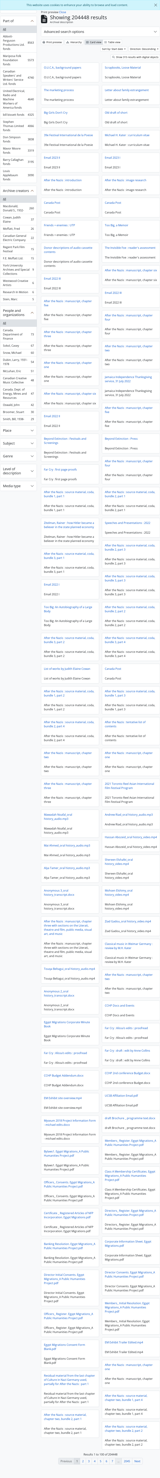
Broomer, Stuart (18, 413)
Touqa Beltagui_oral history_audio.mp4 (91, 972)
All (4, 29)
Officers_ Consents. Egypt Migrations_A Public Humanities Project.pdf (69, 1190)
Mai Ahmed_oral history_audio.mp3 (67, 848)
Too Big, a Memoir (116, 225)
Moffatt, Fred (18, 229)
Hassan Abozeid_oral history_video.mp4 (131, 840)
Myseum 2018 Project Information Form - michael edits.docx (70, 1128)
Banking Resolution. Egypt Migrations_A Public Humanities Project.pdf (69, 1251)
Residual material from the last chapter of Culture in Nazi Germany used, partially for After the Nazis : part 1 (69, 1385)
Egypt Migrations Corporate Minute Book (89, 1027)
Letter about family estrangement (127, 90)
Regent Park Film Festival (18, 249)
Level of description (12, 471)
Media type (12, 486)
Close (62, 12)
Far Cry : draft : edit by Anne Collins (127, 1054)
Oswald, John (18, 406)
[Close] (156, 5)
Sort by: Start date (113, 49)
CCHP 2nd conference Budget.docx (127, 1077)
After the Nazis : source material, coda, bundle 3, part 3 (130, 581)
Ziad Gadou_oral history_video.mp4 (106, 927)
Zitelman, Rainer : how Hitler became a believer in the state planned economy (69, 528)
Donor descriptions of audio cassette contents (68, 250)
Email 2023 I (112, 158)
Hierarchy (74, 42)
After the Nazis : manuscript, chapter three (89, 334)
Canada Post (52, 203)
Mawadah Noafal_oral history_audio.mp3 (58, 820)
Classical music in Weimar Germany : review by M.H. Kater (107, 952)
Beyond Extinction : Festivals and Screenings (65, 444)
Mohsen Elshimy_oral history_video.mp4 (97, 899)
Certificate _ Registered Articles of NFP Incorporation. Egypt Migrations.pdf (68, 1220)
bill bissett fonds (18, 115)
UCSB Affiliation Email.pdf (121, 1099)
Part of (8, 21)
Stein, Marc (18, 300)
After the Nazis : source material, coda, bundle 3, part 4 (130, 643)
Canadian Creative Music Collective (18, 380)
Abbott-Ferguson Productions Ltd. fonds (18, 42)
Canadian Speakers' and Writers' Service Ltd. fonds (18, 77)
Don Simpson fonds (18, 139)
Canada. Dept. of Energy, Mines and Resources (18, 394)
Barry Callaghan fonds (18, 162)
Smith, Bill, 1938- (18, 420)
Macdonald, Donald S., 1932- (18, 208)
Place (7, 430)
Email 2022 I (51, 587)
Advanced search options (64, 31)
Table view (112, 42)
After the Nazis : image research (125, 180)
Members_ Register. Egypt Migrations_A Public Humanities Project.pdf (130, 1147)
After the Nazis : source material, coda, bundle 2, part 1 (130, 497)
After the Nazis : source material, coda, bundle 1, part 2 (69, 696)
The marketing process (59, 90)
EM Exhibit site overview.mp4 (63, 1103)
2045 (127, 1461)
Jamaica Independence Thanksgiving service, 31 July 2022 (106, 382)
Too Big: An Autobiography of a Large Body (68, 612)
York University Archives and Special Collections (18, 270)
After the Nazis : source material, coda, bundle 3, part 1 (69, 559)
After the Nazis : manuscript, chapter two (107, 351)
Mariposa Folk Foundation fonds (18, 60)
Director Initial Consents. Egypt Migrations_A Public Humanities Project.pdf (64, 1284)
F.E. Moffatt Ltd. (18, 259)
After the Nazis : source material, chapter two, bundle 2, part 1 (65, 1422)
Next (137, 1461)
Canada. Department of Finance (18, 334)
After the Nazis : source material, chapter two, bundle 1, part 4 (126, 1402)
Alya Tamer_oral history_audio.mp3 (89, 871)
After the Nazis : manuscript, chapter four (107, 320)
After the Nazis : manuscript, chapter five (89, 303)
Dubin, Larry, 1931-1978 (18, 362)
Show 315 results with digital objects (135, 57)
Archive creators (16, 190)
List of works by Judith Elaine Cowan (67, 672)
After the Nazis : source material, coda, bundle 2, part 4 (69, 727)
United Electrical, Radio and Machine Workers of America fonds (18, 99)
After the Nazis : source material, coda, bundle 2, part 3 (130, 550)
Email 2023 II (52, 158)
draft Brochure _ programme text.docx (130, 1122)
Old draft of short (116, 113)
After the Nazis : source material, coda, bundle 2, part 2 (130, 612)
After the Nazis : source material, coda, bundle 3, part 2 (69, 643)
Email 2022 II (74, 419)
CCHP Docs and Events (98, 1012)
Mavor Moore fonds (18, 151)
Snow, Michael (18, 353)
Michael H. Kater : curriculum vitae (127, 135)
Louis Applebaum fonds (18, 175)
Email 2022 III (52, 278)
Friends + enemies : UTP (59, 225)
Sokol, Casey (18, 346)
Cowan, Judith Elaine (18, 219)
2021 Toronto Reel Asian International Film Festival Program (129, 789)
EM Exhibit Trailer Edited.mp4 (124, 1346)
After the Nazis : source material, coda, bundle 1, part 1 (69, 497)
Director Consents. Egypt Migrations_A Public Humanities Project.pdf (130, 1278)
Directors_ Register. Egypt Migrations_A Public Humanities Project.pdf (130, 1217)
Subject (9, 443)
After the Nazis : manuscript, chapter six (131, 270)
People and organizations (14, 312)
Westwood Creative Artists (18, 283)
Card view (93, 42)
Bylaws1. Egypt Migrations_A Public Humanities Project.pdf (66, 1159)
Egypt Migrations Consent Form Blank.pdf (64, 1352)
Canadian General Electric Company (18, 238)
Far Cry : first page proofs (60, 472)
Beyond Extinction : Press (121, 442)
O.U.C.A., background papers (62, 67)
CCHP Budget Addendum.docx (63, 1081)
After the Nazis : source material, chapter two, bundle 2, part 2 (126, 1432)
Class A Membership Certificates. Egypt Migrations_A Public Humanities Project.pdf (130, 1179)
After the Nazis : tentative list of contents (125, 727)
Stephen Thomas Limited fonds (18, 126)
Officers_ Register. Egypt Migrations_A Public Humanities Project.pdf (68, 1321)
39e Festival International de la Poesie (68, 135)
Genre (8, 456)
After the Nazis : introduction (63, 180)
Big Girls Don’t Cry (55, 113)
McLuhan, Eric (18, 372)
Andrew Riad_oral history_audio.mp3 (129, 817)
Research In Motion (18, 293)
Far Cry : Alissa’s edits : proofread (104, 1034)
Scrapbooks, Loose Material (123, 67)
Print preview (52, 42)
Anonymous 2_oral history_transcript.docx (81, 996)
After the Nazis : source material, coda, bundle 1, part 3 (130, 696)
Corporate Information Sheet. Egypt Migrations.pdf (128, 1247)
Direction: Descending (143, 49)
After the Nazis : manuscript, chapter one (89, 365)
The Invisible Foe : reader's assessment (130, 248)
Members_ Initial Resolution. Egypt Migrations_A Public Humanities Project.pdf (127, 1311)
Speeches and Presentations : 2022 (127, 526)
